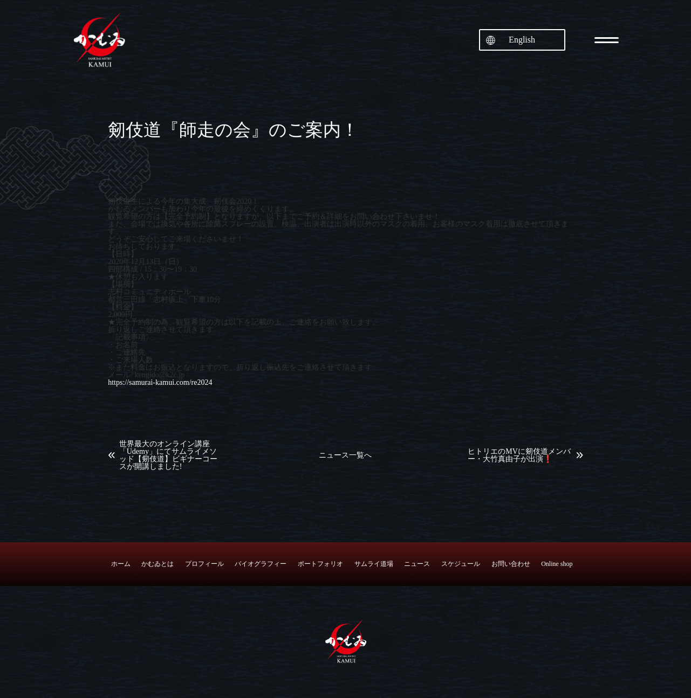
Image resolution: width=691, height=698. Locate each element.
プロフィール (204, 564)
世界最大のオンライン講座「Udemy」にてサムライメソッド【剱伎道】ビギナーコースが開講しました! (168, 455)
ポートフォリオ (320, 564)
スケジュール (460, 564)
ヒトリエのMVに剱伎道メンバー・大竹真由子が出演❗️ (519, 455)
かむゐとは (157, 564)
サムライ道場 (373, 564)
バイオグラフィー (260, 564)
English (522, 39)
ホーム (121, 564)
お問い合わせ (510, 564)
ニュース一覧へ (345, 455)
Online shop (556, 564)
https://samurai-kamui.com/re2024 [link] (160, 382)
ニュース (417, 564)
